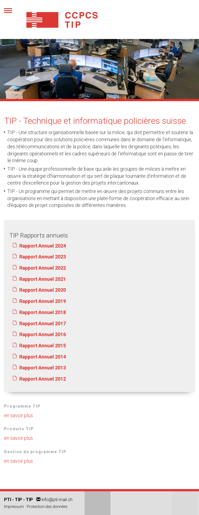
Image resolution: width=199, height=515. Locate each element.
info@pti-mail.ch (57, 499)
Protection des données (47, 506)
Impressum (14, 506)
